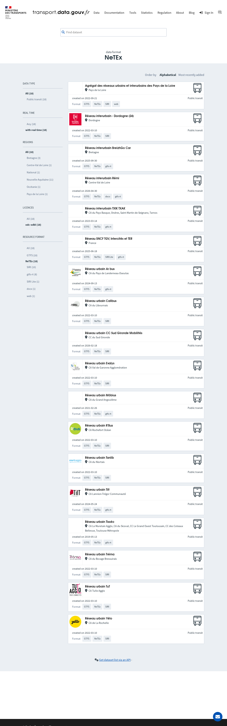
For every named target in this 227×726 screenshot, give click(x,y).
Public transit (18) (37, 99)
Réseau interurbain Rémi (102, 178)
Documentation (114, 12)
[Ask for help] (217, 716)
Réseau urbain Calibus (101, 301)
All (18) (31, 219)
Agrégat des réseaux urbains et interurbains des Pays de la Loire (130, 85)
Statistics (147, 12)
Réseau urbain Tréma (99, 554)
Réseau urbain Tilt (97, 489)
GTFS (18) (32, 255)
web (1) (31, 296)
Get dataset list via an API (115, 660)
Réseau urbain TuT (97, 586)
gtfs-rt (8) (32, 274)
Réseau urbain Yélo (98, 618)
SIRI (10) (31, 267)
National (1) (33, 172)
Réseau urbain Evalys (99, 363)
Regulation (164, 12)
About (180, 12)
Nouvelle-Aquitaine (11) (40, 179)
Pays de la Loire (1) (37, 194)
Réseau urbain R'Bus (99, 425)
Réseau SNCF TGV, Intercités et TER (108, 238)
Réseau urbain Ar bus (100, 269)
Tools (132, 12)
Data (96, 12)
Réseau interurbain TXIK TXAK (105, 208)
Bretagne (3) (33, 158)
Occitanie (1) (33, 187)
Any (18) (31, 124)
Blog (192, 12)
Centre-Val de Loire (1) (39, 165)
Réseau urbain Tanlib (99, 457)
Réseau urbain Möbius (100, 395)
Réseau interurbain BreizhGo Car (108, 148)
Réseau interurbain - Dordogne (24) (109, 116)
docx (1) (31, 289)
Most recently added (191, 75)
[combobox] (113, 32)
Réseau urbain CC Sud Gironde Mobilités (113, 333)
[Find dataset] (113, 32)
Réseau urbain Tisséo (99, 522)
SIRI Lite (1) (33, 281)
